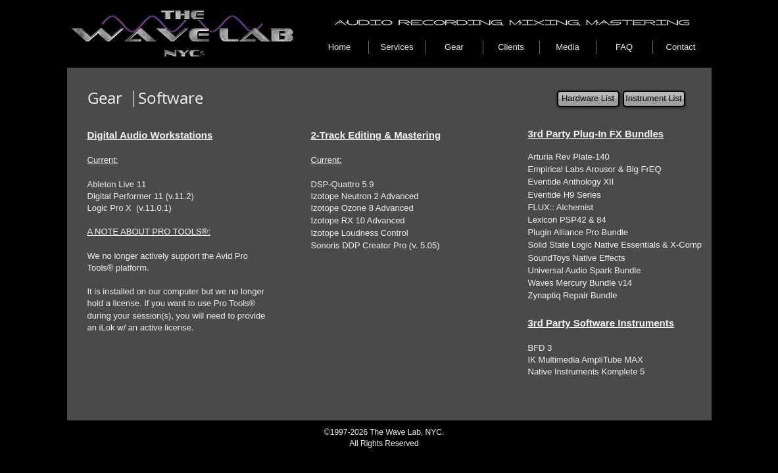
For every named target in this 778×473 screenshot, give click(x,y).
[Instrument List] (654, 99)
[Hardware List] (588, 99)
